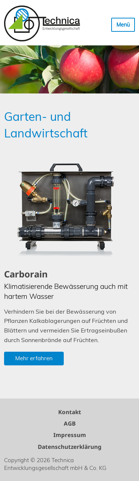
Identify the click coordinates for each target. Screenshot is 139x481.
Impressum (69, 435)
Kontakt (69, 412)
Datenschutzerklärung (70, 446)
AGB (70, 423)
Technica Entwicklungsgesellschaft (42, 23)
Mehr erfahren (34, 358)
